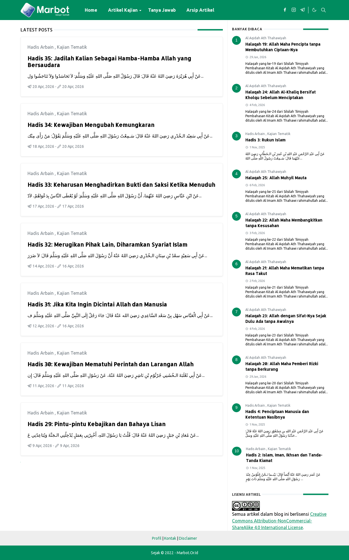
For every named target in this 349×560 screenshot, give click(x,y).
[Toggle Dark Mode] (314, 10)
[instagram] (293, 10)
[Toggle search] (323, 10)
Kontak (170, 538)
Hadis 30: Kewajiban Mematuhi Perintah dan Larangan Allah (110, 364)
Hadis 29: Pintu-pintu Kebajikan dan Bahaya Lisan (97, 424)
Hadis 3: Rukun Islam (265, 139)
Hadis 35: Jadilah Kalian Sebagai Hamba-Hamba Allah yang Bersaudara (109, 61)
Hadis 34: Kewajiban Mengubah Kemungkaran (91, 124)
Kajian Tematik (72, 47)
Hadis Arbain (41, 47)
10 (237, 451)
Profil (156, 538)
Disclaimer (188, 538)
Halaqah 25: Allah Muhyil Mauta (275, 177)
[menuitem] (91, 10)
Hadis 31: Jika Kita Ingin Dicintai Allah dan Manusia (97, 304)
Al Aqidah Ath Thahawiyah (265, 38)
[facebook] (284, 10)
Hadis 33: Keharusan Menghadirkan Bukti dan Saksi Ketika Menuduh (121, 184)
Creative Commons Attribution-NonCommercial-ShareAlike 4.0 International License (279, 521)
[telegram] (302, 10)
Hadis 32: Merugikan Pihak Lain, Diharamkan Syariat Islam (107, 244)
